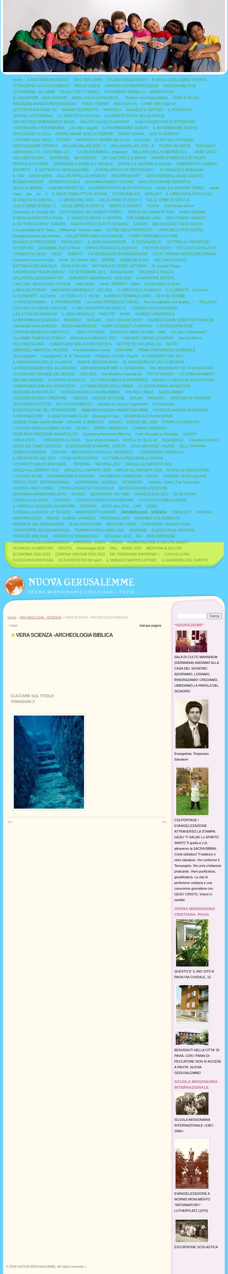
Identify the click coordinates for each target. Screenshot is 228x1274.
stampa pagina (150, 625)
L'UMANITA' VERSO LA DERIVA (147, 338)
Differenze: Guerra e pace (80, 230)
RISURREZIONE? (126, 176)
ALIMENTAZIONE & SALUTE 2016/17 (157, 542)
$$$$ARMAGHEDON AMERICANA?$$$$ (115, 410)
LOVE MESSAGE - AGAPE (153, 446)
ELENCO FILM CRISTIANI (173, 530)
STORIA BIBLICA (126, 194)
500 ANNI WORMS (28, 380)
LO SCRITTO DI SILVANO (79, 116)
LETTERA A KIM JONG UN (34, 110)
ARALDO (93, 320)
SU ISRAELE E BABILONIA (182, 170)
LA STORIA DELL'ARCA (32, 140)
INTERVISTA (132, 482)
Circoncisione (163, 404)
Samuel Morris (190, 338)
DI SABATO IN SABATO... (34, 200)
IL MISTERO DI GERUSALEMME (62, 170)
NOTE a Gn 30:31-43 (140, 440)
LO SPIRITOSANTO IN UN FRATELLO (119, 188)
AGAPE (153, 206)
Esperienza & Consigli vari (34, 212)
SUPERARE (59, 158)
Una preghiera (24, 356)
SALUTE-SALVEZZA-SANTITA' (105, 122)
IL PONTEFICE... (181, 110)
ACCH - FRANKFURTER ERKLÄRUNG (184, 254)
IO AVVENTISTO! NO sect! (80, 560)
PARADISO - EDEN (89, 542)
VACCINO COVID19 (170, 260)
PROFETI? (22, 170)
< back (12, 625)
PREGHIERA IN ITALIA (62, 440)
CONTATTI (61, 500)
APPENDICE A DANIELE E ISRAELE (83, 164)
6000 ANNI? (85, 284)
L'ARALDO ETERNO (29, 290)
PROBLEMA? (72, 242)
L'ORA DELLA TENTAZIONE (180, 230)
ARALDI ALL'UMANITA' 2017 (36, 470)
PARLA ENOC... (26, 440)
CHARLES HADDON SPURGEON (180, 410)
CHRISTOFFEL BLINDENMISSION (41, 530)
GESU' (57, 254)
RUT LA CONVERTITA (74, 404)
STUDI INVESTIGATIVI (79, 458)
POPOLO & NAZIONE (31, 164)
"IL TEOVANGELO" (146, 242)
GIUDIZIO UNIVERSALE (155, 314)
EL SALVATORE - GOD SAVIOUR (40, 98)
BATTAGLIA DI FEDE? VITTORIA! (119, 266)
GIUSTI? (190, 434)
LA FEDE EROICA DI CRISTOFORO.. (124, 170)
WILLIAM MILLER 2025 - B (132, 146)
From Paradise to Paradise (156, 434)
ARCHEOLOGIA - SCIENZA (144, 512)
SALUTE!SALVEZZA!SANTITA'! (38, 278)
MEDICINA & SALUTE (164, 548)
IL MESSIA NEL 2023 (76, 200)
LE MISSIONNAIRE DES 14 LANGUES (44, 368)
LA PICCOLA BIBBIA (29, 302)
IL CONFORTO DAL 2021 (162, 356)
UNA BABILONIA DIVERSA (35, 326)
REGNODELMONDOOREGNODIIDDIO (44, 104)
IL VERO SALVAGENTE (107, 242)
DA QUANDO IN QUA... (164, 284)
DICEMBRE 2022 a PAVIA (59, 248)
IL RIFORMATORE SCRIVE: (125, 128)
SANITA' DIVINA (131, 134)
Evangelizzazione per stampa (36, 236)
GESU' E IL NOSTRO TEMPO (180, 188)
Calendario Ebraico (203, 440)
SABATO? (75, 254)
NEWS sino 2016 (115, 506)
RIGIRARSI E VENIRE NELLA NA (103, 140)
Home (17, 80)
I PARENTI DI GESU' (30, 254)
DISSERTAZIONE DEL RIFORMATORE (45, 410)
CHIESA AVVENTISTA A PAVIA (38, 218)
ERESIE (108, 260)
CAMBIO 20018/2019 (150, 428)
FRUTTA (65, 548)
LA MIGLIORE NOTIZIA (155, 278)
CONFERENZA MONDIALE (162, 452)
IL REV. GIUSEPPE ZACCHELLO (99, 308)
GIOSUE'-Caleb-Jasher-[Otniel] (38, 422)
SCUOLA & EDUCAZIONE (188, 470)
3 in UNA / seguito (83, 128)
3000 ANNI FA (125, 104)
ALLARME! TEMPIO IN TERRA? (39, 338)
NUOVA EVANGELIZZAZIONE (142, 488)
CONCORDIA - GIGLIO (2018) (165, 524)
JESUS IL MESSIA (28, 188)
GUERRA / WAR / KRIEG (33, 488)
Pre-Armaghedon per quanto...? (169, 302)
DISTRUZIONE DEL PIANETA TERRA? (91, 212)
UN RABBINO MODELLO (124, 92)
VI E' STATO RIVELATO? (196, 248)
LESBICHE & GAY (134, 260)
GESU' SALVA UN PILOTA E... (96, 98)
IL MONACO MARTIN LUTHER (131, 560)
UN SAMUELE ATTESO (32, 404)
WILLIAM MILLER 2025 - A (84, 146)
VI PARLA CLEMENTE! (180, 422)
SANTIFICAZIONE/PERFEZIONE (132, 86)
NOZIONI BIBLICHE (180, 86)
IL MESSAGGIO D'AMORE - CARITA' (96, 446)
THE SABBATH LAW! (144, 218)
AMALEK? (153, 194)
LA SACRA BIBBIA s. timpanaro (102, 152)
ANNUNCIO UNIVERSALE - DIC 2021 (82, 290)
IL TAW (18, 176)
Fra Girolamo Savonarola (121, 374)
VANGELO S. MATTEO (144, 110)
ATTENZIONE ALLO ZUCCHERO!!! (41, 86)
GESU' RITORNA (91, 332)
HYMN (125, 314)
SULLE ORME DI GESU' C (34, 206)
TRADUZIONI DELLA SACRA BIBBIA (90, 392)
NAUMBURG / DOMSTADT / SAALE (128, 476)
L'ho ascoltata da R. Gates (34, 230)
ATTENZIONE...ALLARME (34, 92)
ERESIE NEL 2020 (142, 422)
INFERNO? (73, 320)
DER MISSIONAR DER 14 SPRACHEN (112, 368)
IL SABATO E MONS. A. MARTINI (95, 218)
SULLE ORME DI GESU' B (167, 200)
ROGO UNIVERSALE (79, 326)
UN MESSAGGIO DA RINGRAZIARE (118, 254)
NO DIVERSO (85, 158)
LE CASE (142, 140)
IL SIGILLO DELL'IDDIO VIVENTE (179, 80)
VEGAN (116, 542)
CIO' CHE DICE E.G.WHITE (123, 158)
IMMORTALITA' (162, 92)
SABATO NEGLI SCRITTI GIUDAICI (99, 224)
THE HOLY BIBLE (139, 392)
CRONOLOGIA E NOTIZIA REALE (86, 488)
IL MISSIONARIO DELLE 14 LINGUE (43, 362)
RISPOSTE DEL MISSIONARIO (38, 524)
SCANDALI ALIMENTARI (33, 548)
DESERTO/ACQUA (64, 182)
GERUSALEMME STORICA (35, 146)
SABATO (140, 224)
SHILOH (136, 398)
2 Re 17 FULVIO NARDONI (35, 314)
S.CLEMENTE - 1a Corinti (187, 290)
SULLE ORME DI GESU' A (119, 200)
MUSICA (78, 494)
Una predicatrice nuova (91, 350)
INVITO (172, 344)
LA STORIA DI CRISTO (67, 380)
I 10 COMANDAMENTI (196, 374)
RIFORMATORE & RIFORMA (71, 476)
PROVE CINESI (87, 86)
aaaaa (214, 188)
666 (139, 536)
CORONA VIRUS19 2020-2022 (80, 554)
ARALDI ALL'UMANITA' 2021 (93, 338)
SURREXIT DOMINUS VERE (127, 296)
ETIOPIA (64, 140)
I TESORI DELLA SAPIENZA (154, 308)
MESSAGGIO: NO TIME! (110, 494)
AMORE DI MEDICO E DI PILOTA (178, 158)
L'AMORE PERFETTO (66, 188)
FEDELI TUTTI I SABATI (79, 92)
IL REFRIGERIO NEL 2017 (34, 458)
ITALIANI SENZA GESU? (127, 80)
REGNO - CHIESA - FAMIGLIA (71, 518)
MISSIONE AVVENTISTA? (34, 392)
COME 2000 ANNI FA (159, 104)
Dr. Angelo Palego (166, 266)
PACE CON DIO (74, 266)
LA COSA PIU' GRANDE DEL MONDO (44, 374)
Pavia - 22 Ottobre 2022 (78, 260)
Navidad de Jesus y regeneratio (122, 404)
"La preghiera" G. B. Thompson (65, 356)
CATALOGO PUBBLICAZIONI (163, 500)
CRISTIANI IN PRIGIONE (190, 398)
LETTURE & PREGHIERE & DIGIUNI (133, 458)
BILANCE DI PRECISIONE (34, 242)
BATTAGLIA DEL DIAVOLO (35, 266)
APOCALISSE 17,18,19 (32, 134)
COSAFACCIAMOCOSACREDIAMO (104, 500)
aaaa (17, 194)
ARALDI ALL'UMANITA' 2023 (151, 212)
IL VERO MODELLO (78, 314)
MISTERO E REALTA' (156, 272)
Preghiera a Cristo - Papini (116, 356)
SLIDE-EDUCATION (85, 524)
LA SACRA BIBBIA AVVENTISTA (164, 386)
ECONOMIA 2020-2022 (31, 554)
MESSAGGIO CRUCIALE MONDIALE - (103, 452)
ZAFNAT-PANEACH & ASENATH (111, 248)
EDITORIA (88, 506)
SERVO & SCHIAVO (125, 206)
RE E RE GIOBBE (170, 296)
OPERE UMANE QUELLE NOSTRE (84, 134)
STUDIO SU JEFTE (174, 146)
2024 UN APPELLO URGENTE (82, 176)
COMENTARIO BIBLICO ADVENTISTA (80, 344)
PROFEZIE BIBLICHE (30, 536)
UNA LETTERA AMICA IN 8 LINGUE (94, 236)
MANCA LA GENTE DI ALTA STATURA (184, 380)
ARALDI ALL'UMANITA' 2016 (149, 464)
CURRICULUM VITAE (30, 500)
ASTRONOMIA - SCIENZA (95, 482)
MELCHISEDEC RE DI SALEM (177, 224)
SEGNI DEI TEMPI (121, 524)
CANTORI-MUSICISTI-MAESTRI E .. (42, 332)
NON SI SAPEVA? (164, 134)
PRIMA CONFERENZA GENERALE (166, 350)
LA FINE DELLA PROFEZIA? (129, 230)
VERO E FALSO (185, 98)
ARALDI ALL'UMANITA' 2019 (139, 470)
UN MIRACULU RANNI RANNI (148, 416)
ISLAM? (82, 428)
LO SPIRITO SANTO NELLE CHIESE (135, 116)
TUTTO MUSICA (159, 374)
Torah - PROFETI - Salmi (120, 284)
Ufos (113, 548)
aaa (29, 194)
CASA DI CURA (177, 554)
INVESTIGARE (122, 272)
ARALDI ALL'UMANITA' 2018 (87, 470)
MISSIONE (138, 530)
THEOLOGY (182, 512)
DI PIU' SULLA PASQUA (174, 140)
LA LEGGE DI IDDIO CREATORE (40, 398)
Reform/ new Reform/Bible (147, 98)
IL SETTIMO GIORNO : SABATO (39, 224)
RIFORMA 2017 (108, 464)
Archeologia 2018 (90, 548)
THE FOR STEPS (156, 248)
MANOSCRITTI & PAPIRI (95, 512)
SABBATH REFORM (29, 452)
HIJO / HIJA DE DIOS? (124, 320)
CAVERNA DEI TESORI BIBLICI (38, 272)
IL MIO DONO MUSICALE (48, 80)
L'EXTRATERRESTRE (175, 326)
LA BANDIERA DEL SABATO (184, 560)
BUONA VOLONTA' (28, 182)
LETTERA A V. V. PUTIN (79, 296)
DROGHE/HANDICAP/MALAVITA (40, 494)
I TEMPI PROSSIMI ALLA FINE (153, 236)
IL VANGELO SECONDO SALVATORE (44, 506)
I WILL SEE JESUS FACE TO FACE (42, 284)
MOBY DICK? (206, 152)
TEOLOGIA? (205, 146)
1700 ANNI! (124, 350)
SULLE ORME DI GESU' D (82, 206)
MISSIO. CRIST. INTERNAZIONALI (41, 482)
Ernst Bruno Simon (179, 206)
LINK (138, 506)
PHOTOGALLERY (115, 518)
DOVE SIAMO (184, 494)
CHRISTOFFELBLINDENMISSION (41, 542)
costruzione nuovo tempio (33, 260)
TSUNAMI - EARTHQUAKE (185, 476)
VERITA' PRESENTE (111, 428)
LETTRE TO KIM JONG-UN (139, 344)
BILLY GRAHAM (192, 446)
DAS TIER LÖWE (88, 80)
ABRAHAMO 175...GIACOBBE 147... (42, 152)
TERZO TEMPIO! (95, 104)
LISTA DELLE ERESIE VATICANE (40, 308)
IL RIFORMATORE (66, 302)
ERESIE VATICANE (108, 398)
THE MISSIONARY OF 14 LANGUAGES (181, 368)
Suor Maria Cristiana (102, 440)
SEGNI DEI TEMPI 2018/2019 (37, 446)
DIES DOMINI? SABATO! (186, 218)
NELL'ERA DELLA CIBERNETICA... (161, 152)
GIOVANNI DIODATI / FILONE (109, 182)
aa (38, 194)
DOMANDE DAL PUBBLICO (157, 518)
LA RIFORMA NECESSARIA (36, 320)
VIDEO (152, 506)
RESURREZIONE (161, 536)
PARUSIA (204, 512)
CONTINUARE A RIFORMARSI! (38, 128)
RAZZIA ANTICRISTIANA (33, 560)
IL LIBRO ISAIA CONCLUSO (189, 194)
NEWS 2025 (131, 548)
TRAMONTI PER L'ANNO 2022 (99, 530)
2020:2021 (88, 374)
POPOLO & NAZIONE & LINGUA (144, 164)
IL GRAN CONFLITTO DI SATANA (79, 194)
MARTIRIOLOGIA (27, 518)
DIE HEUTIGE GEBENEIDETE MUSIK (44, 122)
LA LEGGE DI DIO (28, 476)
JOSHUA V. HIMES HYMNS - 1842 (138, 332)
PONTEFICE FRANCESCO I (76, 536)
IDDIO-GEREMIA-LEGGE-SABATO (174, 176)
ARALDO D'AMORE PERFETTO (164, 182)
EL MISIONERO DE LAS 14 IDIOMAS (153, 362)
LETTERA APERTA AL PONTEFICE (119, 380)
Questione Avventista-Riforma (107, 434)
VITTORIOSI (23, 248)
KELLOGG (208, 302)
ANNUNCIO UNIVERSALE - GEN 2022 (99, 278)
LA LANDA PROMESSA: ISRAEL (112, 302)
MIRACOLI (112, 110)
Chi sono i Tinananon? (188, 332)
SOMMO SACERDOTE (80, 110)
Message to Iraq (105, 416)
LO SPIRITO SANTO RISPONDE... (41, 464)
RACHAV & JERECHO (86, 422)
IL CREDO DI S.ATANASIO (139, 290)
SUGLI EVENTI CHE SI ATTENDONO (165, 122)
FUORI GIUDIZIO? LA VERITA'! (126, 326)
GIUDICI (115, 422)
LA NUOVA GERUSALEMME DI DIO (42, 428)
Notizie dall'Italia (192, 212)
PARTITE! (107, 314)
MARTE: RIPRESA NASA (97, 362)
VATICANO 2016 (117, 536)
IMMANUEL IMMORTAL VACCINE (40, 350)
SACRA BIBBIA (170, 392)
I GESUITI (80, 398)
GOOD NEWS (40, 176)
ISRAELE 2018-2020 (151, 494)
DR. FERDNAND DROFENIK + (135, 554)
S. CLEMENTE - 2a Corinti (34, 296)
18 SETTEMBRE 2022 (87, 272)
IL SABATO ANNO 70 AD (68, 416)
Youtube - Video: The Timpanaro (174, 482)
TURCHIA (59, 452)
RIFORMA (82, 464)
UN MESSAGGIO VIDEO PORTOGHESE (181, 320)
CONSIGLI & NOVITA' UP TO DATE (41, 512)
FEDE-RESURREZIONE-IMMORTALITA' (45, 434)
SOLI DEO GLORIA (28, 158)
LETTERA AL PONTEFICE (188, 242)
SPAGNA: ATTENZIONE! (33, 116)
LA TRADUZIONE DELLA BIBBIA (107, 386)
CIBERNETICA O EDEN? (196, 164)
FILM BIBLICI (173, 440)
